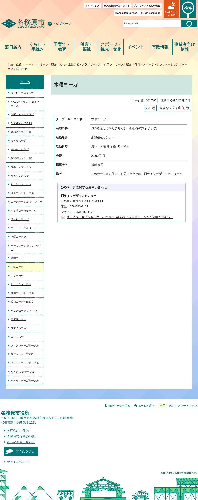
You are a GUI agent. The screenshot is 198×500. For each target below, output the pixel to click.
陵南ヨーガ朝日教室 (22, 301)
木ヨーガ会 (17, 275)
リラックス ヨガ (20, 175)
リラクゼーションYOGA (25, 310)
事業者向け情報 (184, 47)
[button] (171, 9)
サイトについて (18, 461)
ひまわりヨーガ (20, 219)
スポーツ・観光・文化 (111, 47)
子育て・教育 (62, 47)
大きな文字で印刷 (171, 108)
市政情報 (160, 47)
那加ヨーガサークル (22, 293)
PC (171, 405)
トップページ (62, 23)
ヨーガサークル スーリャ (25, 228)
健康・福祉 (86, 47)
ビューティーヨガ (21, 284)
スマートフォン (187, 405)
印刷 (148, 108)
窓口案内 (13, 47)
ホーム (30, 64)
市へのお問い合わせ (21, 442)
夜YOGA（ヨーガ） (22, 158)
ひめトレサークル (21, 166)
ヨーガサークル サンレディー (26, 247)
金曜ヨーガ (17, 258)
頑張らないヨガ (20, 149)
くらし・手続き (37, 47)
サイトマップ (92, 5)
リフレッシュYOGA (22, 354)
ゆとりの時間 (18, 140)
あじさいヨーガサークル (25, 345)
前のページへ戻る (119, 405)
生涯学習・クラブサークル (84, 64)
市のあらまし (25, 451)
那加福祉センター (103, 137)
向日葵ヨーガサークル (23, 210)
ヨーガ (25, 82)
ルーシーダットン (21, 184)
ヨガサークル (18, 319)
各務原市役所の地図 (21, 436)
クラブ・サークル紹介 (118, 64)
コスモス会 (17, 336)
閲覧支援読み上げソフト (117, 5)
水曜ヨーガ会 (18, 236)
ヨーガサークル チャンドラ (26, 201)
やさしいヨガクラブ (22, 93)
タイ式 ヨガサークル (23, 371)
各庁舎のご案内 (18, 430)
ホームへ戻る (146, 405)
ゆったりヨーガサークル (25, 380)
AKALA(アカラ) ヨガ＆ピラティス (26, 103)
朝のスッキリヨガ (21, 131)
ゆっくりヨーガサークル (25, 363)
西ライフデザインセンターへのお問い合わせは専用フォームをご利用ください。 (120, 217)
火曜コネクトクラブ (22, 114)
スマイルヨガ (18, 328)
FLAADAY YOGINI (21, 123)
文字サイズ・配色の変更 (147, 5)
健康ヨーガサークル (22, 193)
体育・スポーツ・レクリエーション (157, 64)
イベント (135, 47)
